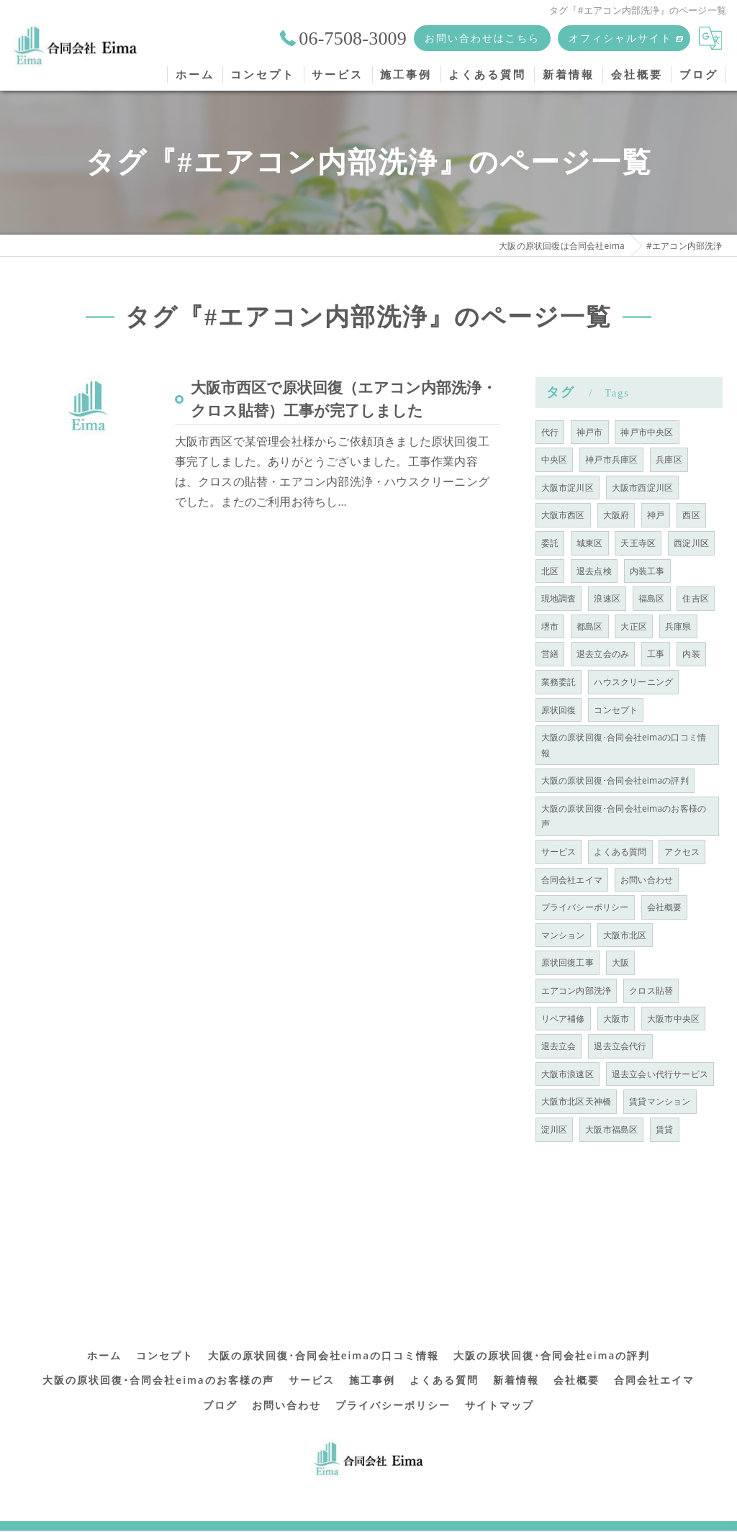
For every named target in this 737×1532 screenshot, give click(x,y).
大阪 (620, 962)
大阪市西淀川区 (642, 487)
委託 (550, 543)
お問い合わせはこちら (482, 38)
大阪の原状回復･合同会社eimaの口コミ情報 (624, 745)
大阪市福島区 (611, 1129)
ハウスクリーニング (633, 682)
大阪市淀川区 (567, 487)
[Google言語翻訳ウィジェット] (710, 38)
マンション (563, 935)
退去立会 (559, 1046)
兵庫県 (678, 626)
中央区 (554, 459)
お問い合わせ (646, 880)
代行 (550, 432)
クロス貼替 (651, 990)
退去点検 (594, 571)
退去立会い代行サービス (660, 1074)
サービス (559, 852)
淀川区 (554, 1129)
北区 (550, 571)
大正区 (633, 626)
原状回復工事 (567, 962)
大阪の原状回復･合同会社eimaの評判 (615, 780)
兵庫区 (669, 459)
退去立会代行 (620, 1046)
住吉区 (695, 598)
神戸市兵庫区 (611, 459)
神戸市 (590, 432)
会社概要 (664, 907)
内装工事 (647, 571)
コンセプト (616, 710)
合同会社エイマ (571, 880)
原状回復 (559, 710)
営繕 (550, 654)
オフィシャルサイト (620, 38)
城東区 (590, 543)
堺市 (550, 626)
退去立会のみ (603, 654)
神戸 (655, 515)
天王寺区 (638, 543)
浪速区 (607, 598)
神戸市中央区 (646, 432)
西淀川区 (691, 543)
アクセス (682, 852)
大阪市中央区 (673, 1018)
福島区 (651, 598)
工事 (655, 654)
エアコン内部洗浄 (576, 990)
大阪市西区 (563, 515)
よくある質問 (620, 852)
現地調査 (559, 598)
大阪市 (616, 1018)
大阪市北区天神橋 (576, 1101)
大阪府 (616, 515)
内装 (691, 654)
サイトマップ (499, 1387)
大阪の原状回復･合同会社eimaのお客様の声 (624, 816)
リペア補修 (563, 1018)
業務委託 (559, 682)
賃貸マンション (659, 1101)
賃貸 (664, 1129)
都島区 (590, 626)
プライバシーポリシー (585, 907)
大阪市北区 (625, 935)
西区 (691, 515)
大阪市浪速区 (567, 1074)
